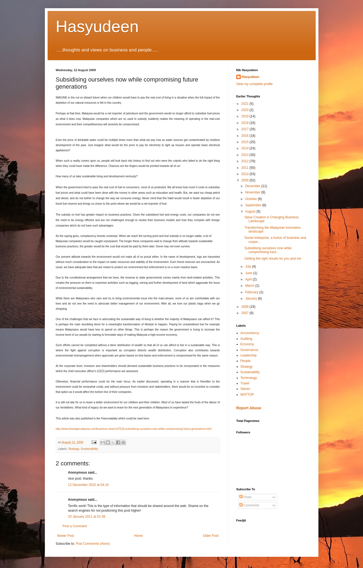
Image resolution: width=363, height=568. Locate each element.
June (249, 273)
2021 (245, 104)
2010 (245, 174)
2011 (245, 168)
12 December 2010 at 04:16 (88, 485)
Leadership (248, 355)
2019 (245, 116)
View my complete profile (254, 84)
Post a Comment (75, 526)
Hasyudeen (97, 26)
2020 (245, 110)
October (251, 199)
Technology (248, 378)
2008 (245, 307)
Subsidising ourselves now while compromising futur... (267, 250)
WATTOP (247, 394)
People (245, 361)
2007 (245, 313)
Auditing (246, 339)
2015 (245, 142)
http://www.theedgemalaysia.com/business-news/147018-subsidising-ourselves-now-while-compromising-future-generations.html (134, 428)
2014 (245, 148)
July (248, 266)
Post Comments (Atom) (93, 544)
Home (138, 536)
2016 (245, 136)
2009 (245, 180)
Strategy (73, 448)
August (250, 211)
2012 (245, 161)
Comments (249, 505)
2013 (245, 155)
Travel (244, 383)
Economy (247, 344)
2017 (245, 129)
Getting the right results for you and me (272, 258)
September (253, 205)
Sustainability (89, 448)
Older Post (211, 536)
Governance (249, 350)
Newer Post (65, 536)
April (248, 279)
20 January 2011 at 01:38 (86, 516)
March (250, 286)
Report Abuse (248, 408)
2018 (245, 123)
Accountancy (249, 333)
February (252, 292)
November (253, 192)
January (251, 298)
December (253, 186)
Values (245, 389)
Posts (245, 497)
